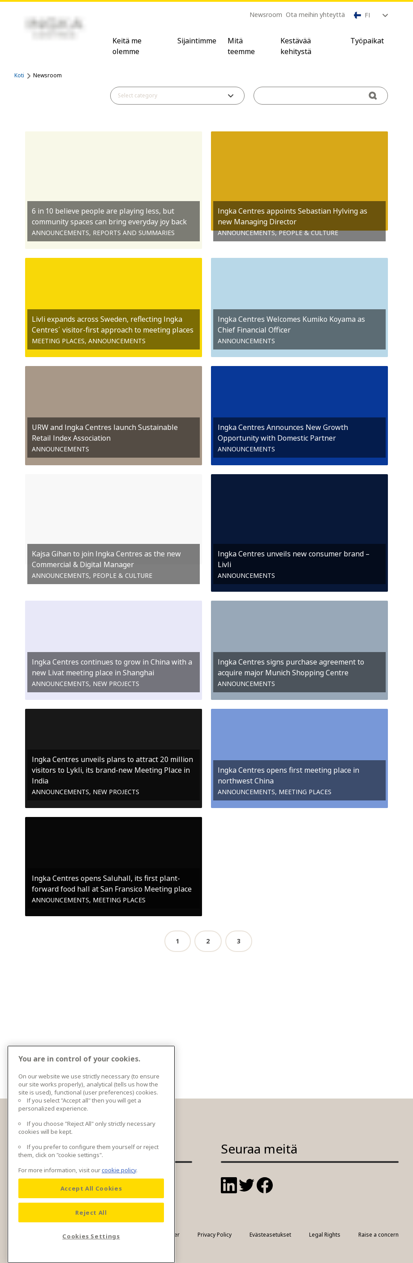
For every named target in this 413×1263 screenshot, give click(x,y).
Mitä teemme (241, 46)
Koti (19, 75)
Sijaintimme (196, 41)
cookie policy (119, 1200)
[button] (177, 96)
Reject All (91, 1242)
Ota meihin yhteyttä (315, 14)
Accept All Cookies (91, 1218)
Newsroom (266, 14)
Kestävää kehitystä (295, 46)
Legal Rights (324, 1234)
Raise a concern (378, 1234)
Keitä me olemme (127, 46)
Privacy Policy (215, 1234)
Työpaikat (367, 41)
